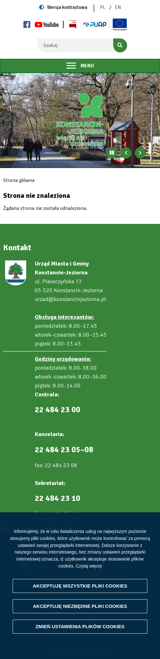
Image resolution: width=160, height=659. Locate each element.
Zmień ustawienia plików (80, 626)
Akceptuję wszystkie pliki (80, 585)
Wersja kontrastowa (67, 7)
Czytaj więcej (89, 565)
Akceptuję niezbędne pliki (80, 606)
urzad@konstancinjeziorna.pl (70, 299)
